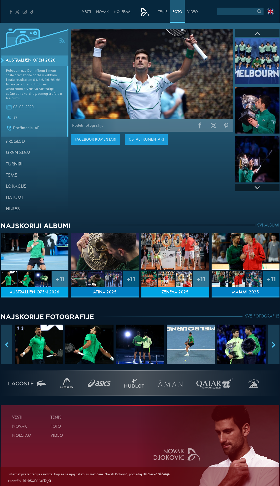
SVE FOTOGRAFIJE (262, 316)
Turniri (14, 164)
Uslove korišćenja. (156, 474)
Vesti (86, 12)
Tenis (162, 12)
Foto (177, 12)
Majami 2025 (245, 292)
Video (192, 12)
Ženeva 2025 (175, 292)
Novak (102, 12)
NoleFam (122, 12)
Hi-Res (13, 209)
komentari (95, 139)
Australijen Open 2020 (30, 61)
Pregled (15, 141)
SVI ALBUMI (268, 225)
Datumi (14, 198)
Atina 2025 (105, 292)
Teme (11, 175)
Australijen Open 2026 (34, 292)
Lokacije (16, 186)
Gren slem (18, 153)
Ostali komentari (146, 139)
